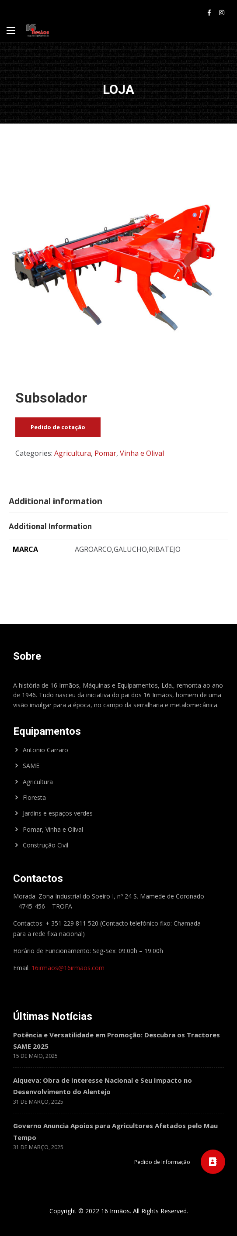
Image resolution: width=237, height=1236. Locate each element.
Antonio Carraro (45, 750)
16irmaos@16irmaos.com (68, 968)
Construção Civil (45, 845)
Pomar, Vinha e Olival (53, 829)
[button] (213, 1162)
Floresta (34, 797)
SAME (31, 765)
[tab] (58, 499)
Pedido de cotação (58, 427)
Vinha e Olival (142, 453)
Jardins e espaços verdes (58, 813)
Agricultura (72, 453)
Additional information (55, 501)
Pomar (105, 453)
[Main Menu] (11, 30)
